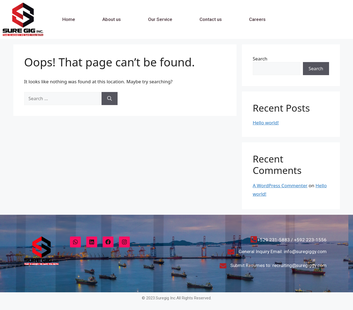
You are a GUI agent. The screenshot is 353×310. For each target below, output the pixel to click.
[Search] (110, 98)
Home (68, 19)
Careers (257, 19)
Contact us (210, 19)
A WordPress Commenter (280, 185)
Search (260, 59)
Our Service (160, 19)
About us (111, 19)
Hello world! (266, 122)
